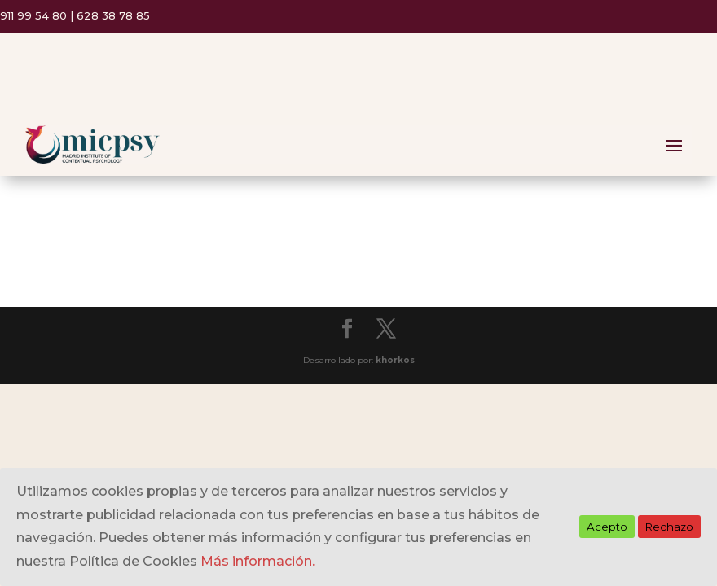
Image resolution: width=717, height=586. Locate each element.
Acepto (607, 526)
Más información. (257, 561)
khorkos (395, 360)
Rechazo (669, 526)
